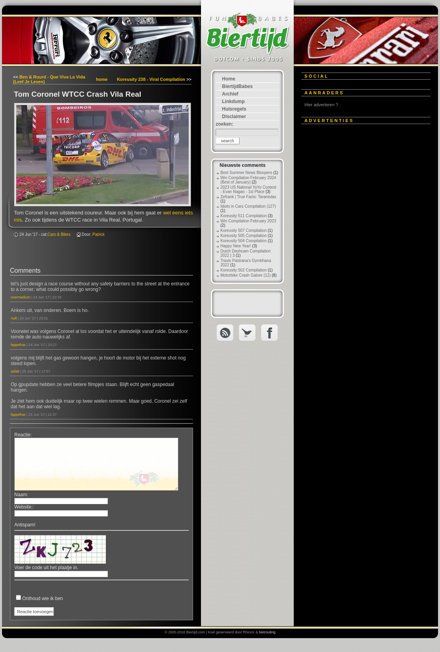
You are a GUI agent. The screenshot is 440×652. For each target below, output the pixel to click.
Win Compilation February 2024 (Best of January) (248, 180)
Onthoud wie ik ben (42, 598)
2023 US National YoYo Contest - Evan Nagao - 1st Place (248, 189)
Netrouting (267, 632)
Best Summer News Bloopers (246, 172)
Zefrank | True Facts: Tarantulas (248, 197)
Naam (20, 494)
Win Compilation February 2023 (248, 221)
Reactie (22, 435)
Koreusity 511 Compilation (243, 216)
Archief (230, 94)
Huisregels (234, 109)
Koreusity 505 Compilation (243, 235)
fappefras (18, 345)
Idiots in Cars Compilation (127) (248, 206)
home (101, 79)
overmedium (21, 297)
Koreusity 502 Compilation (243, 270)
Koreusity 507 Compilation (243, 230)
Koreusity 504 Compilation (243, 241)
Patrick (98, 234)
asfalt (15, 371)
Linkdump (233, 101)
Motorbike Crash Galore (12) (245, 275)
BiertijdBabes (237, 86)
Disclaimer (234, 116)
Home (228, 79)
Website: (23, 507)
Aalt (14, 318)
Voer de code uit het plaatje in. (46, 567)
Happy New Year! (235, 246)
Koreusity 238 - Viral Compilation (151, 79)
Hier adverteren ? (321, 104)
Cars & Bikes (59, 234)
